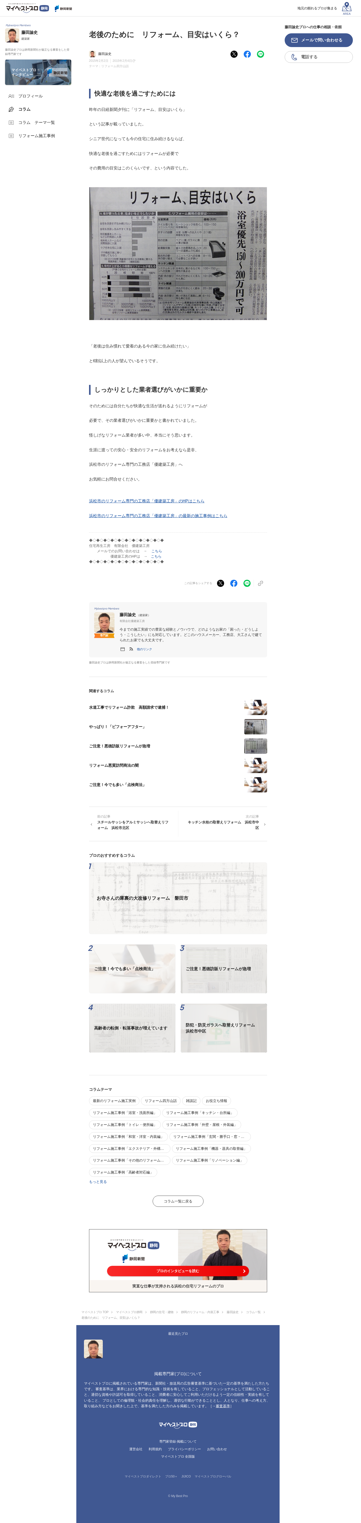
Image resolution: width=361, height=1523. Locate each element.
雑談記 (191, 1101)
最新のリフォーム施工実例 (114, 1101)
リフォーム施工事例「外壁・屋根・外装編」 (201, 1125)
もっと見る (98, 1182)
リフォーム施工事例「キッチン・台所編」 (200, 1113)
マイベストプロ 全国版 (178, 1456)
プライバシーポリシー (184, 1449)
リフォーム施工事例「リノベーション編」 (209, 1160)
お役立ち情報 (216, 1101)
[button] (144, 649)
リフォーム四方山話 (115, 66)
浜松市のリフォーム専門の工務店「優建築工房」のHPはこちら (147, 501)
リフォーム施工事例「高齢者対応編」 (123, 1172)
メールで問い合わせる (322, 40)
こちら (156, 551)
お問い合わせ (217, 1449)
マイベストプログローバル (213, 1476)
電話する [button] (309, 57)
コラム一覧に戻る (178, 1201)
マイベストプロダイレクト (143, 1476)
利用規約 (155, 1449)
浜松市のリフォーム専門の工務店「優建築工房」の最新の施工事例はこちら (158, 516)
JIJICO (186, 1476)
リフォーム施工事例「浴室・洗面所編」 (125, 1113)
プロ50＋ (171, 1476)
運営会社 (135, 1449)
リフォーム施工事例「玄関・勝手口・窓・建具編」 (212, 1137)
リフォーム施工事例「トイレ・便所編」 (125, 1125)
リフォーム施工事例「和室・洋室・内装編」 (128, 1137)
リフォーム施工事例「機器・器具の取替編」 (211, 1149)
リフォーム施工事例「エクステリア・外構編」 (130, 1149)
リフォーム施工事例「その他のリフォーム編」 (130, 1160)
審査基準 (223, 1406)
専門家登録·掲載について (178, 1441)
